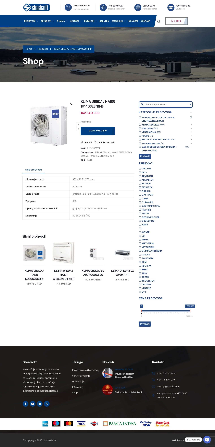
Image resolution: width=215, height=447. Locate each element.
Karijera (104, 21)
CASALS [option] (146, 191)
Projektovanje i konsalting (80, 372)
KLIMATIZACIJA (102, 152)
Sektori (75, 21)
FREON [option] (145, 213)
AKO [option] (144, 172)
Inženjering (78, 392)
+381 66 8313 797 (116, 6)
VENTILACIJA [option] (151, 132)
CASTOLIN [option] (147, 194)
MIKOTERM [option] (148, 243)
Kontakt (145, 21)
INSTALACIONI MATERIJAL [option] (158, 140)
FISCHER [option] (146, 209)
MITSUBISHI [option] (148, 247)
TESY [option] (144, 273)
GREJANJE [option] (150, 128)
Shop (75, 398)
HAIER (89, 159)
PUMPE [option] (147, 136)
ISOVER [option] (146, 232)
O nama (62, 21)
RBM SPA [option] (146, 265)
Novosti (133, 21)
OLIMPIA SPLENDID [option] (152, 250)
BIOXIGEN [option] (147, 187)
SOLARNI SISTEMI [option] (153, 143)
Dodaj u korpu (98, 130)
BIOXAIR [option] (146, 183)
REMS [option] (145, 269)
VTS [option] (144, 292)
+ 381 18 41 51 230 (166, 380)
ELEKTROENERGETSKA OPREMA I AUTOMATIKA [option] (165, 148)
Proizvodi (31, 21)
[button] (166, 112)
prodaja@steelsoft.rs (168, 387)
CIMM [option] (145, 198)
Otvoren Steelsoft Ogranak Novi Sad (124, 375)
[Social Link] (25, 404)
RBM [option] (144, 262)
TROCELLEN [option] (148, 280)
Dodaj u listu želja (106, 142)
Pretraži (145, 156)
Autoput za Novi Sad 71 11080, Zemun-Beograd (169, 396)
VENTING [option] (146, 288)
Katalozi (90, 21)
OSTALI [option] (146, 254)
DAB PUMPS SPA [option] (151, 206)
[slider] (141, 311)
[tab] (33, 169)
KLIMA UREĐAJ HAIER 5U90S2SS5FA (34, 275)
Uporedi (88, 142)
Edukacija (119, 21)
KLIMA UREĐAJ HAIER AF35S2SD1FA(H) (63, 275)
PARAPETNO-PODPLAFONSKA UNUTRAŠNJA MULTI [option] (167, 119)
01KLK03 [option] (146, 168)
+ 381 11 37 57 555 (166, 373)
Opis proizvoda (33, 169)
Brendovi (47, 21)
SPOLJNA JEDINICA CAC (102, 156)
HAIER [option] (145, 224)
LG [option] (143, 236)
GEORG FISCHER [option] (150, 217)
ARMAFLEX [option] (147, 180)
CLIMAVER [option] (147, 202)
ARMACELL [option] (147, 176)
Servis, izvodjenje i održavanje (82, 384)
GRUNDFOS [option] (148, 221)
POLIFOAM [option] (147, 258)
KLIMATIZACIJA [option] (153, 125)
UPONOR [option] (146, 284)
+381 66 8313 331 (183, 6)
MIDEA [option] (145, 239)
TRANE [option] (145, 277)
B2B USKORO (149, 6)
